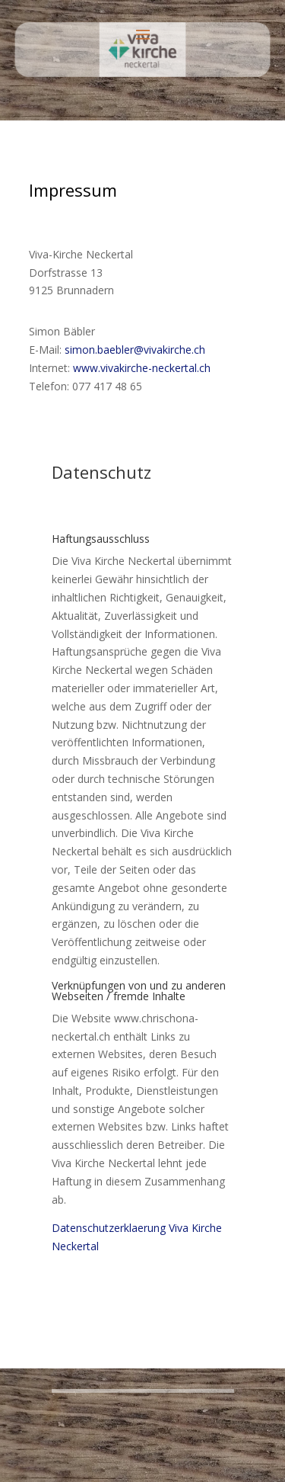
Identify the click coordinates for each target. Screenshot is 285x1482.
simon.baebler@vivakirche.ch (135, 349)
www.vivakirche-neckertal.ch (142, 368)
